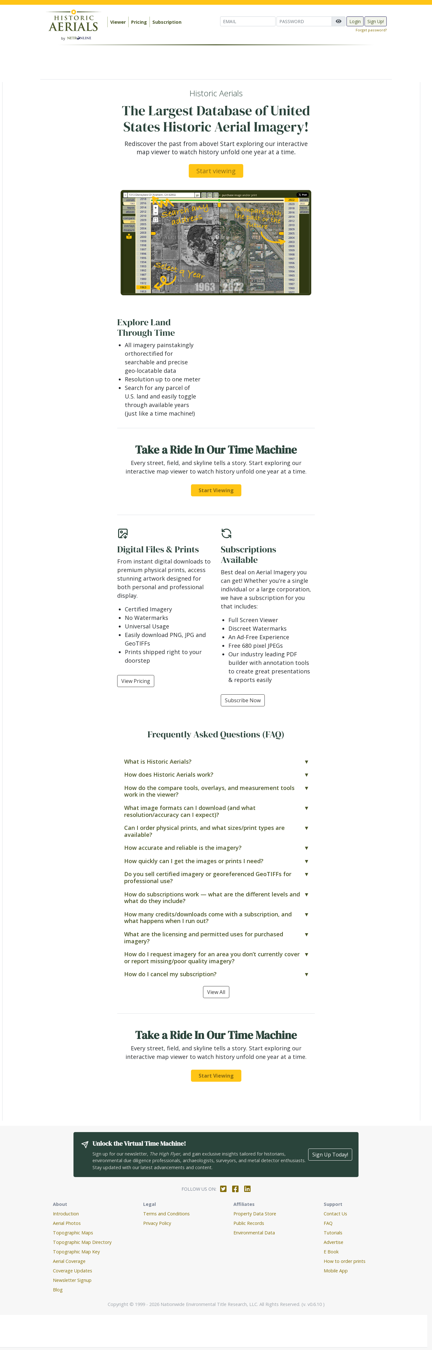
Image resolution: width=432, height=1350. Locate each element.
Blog (58, 1290)
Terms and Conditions (166, 1214)
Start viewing (216, 171)
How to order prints (344, 1261)
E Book (331, 1252)
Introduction (66, 1214)
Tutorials (333, 1233)
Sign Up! (375, 21)
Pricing (139, 22)
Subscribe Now (243, 700)
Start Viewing (216, 490)
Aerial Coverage (69, 1261)
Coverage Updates (72, 1271)
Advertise (333, 1242)
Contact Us (335, 1214)
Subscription (166, 22)
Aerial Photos (67, 1223)
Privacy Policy (157, 1223)
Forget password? (371, 30)
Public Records (248, 1223)
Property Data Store (254, 1214)
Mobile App (336, 1271)
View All (216, 992)
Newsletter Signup (72, 1280)
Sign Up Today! (330, 1154)
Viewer (118, 22)
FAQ (328, 1223)
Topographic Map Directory (82, 1242)
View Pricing (135, 681)
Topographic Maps (73, 1233)
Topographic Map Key (76, 1252)
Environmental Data (254, 1233)
